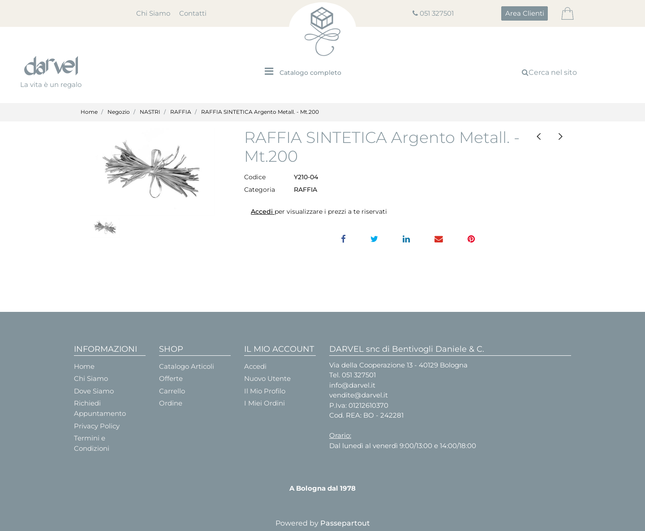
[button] (152, 172)
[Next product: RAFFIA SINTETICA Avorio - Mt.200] (560, 136)
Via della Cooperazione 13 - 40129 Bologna (398, 365)
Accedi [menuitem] (255, 366)
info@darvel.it (352, 385)
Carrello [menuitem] (172, 391)
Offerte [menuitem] (171, 378)
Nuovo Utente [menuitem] (267, 378)
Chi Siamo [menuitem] (153, 13)
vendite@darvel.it (358, 395)
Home (89, 111)
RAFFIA (180, 111)
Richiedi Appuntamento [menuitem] (100, 408)
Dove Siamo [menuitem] (94, 391)
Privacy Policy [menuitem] (97, 426)
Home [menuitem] (84, 366)
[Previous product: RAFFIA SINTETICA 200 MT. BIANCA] (539, 136)
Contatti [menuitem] (192, 13)
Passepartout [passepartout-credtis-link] (345, 523)
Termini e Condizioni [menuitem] (91, 443)
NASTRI (150, 111)
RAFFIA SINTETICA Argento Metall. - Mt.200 (260, 111)
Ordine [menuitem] (170, 403)
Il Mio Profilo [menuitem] (264, 391)
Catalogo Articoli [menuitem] (186, 366)
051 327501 (437, 13)
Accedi (263, 211)
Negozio (119, 111)
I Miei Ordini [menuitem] (264, 403)
